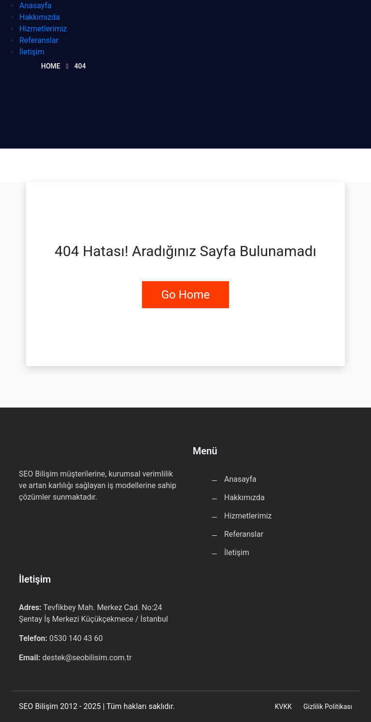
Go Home (185, 294)
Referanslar (38, 40)
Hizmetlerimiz (43, 28)
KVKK (283, 706)
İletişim (31, 51)
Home (50, 66)
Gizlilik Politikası (327, 706)
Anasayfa (35, 5)
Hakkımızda (39, 17)
